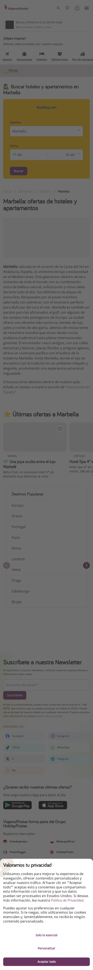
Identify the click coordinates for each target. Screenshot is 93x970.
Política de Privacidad (67, 900)
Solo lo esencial (46, 935)
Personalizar (46, 948)
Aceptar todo (46, 962)
